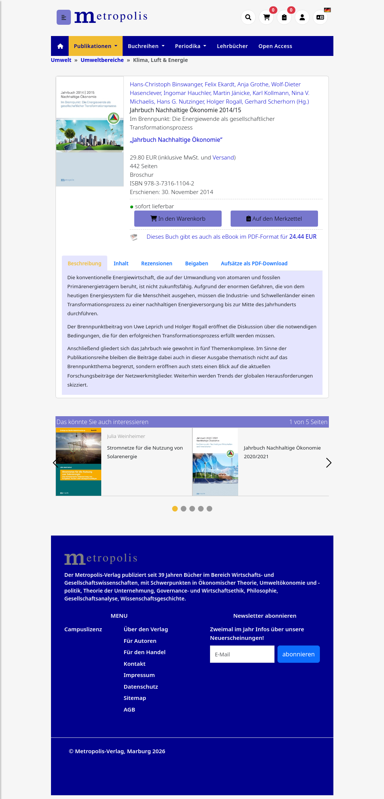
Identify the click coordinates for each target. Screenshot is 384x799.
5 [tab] (209, 509)
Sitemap (135, 697)
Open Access (275, 46)
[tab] (85, 263)
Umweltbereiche (102, 59)
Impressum (139, 675)
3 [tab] (192, 509)
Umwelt (61, 59)
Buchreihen (144, 46)
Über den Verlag (146, 629)
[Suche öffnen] (248, 17)
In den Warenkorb (178, 219)
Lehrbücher (232, 46)
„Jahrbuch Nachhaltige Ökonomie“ (176, 140)
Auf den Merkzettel (274, 219)
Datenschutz (141, 686)
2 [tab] (183, 509)
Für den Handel (145, 652)
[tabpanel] (124, 462)
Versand (223, 157)
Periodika (188, 46)
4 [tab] (201, 509)
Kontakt (135, 663)
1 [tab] (175, 509)
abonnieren (298, 654)
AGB (129, 709)
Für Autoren (140, 640)
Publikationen (93, 46)
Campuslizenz (83, 629)
